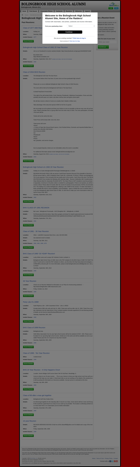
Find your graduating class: (54, 26)
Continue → (70, 32)
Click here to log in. (79, 38)
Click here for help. (75, 41)
